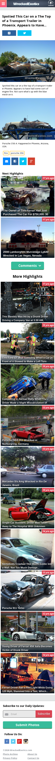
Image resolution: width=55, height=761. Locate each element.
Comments (29, 265)
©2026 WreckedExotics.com (17, 750)
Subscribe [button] (44, 713)
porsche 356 (17, 153)
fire (6, 153)
